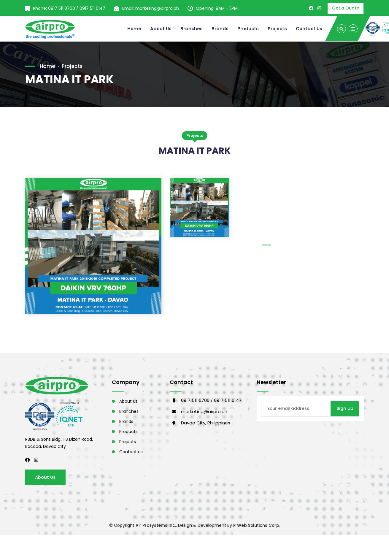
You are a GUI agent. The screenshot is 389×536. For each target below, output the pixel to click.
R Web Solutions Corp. (257, 526)
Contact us (131, 452)
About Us (159, 29)
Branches (190, 29)
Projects (277, 29)
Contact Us (309, 29)
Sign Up (344, 409)
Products (247, 29)
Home (133, 29)
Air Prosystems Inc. (155, 526)
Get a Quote (345, 8)
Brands (219, 29)
